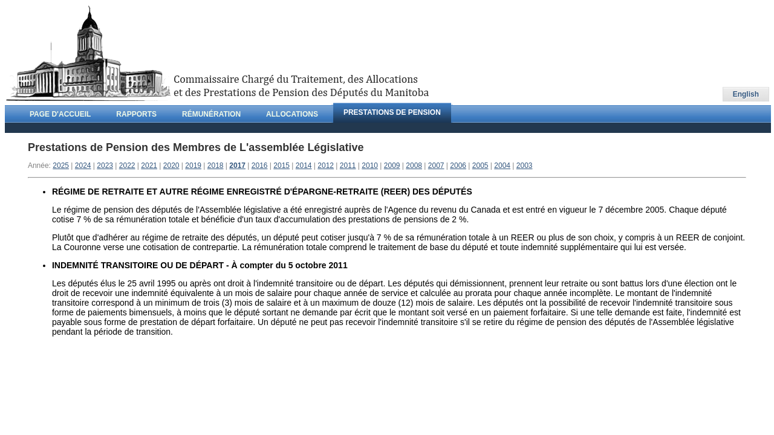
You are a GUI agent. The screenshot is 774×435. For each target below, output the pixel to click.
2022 (127, 165)
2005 (480, 165)
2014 (304, 165)
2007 (436, 165)
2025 (61, 165)
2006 (458, 165)
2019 (193, 165)
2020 (171, 165)
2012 (325, 165)
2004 (502, 165)
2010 (370, 165)
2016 (260, 165)
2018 (215, 165)
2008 (414, 165)
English (746, 94)
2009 (392, 165)
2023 (105, 165)
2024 (83, 165)
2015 (281, 165)
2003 (524, 165)
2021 (149, 165)
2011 (348, 165)
